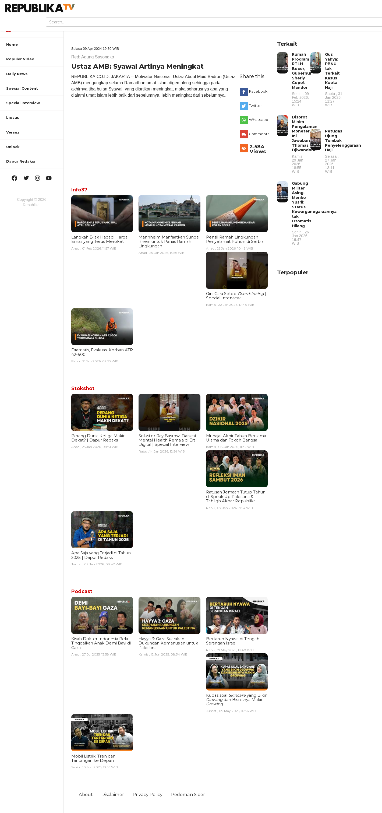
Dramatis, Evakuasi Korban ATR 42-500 (102, 352)
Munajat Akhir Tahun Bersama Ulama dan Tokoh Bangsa (236, 438)
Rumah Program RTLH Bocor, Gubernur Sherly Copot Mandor (302, 79)
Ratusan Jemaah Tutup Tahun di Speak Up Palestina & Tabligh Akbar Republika (236, 496)
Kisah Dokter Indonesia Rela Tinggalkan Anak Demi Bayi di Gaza (101, 643)
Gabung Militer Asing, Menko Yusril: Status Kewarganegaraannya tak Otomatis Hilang (314, 213)
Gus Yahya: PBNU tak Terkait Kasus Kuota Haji (333, 79)
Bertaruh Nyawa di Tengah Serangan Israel (232, 641)
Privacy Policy (147, 794)
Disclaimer (112, 794)
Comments (259, 134)
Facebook (258, 91)
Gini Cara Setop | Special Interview (236, 295)
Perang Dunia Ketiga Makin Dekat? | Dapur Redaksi (98, 438)
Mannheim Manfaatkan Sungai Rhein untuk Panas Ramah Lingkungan (169, 241)
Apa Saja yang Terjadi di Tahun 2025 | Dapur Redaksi (101, 555)
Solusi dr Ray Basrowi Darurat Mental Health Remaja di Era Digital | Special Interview (167, 440)
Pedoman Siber (188, 794)
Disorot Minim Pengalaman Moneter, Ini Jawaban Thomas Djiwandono (304, 144)
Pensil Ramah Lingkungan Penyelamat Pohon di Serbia (235, 239)
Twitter (255, 105)
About (86, 794)
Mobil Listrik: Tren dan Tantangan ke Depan (93, 758)
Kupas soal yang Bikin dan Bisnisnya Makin (236, 700)
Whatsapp (258, 119)
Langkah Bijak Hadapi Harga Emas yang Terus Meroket (99, 239)
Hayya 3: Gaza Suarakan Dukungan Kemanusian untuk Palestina (168, 643)
